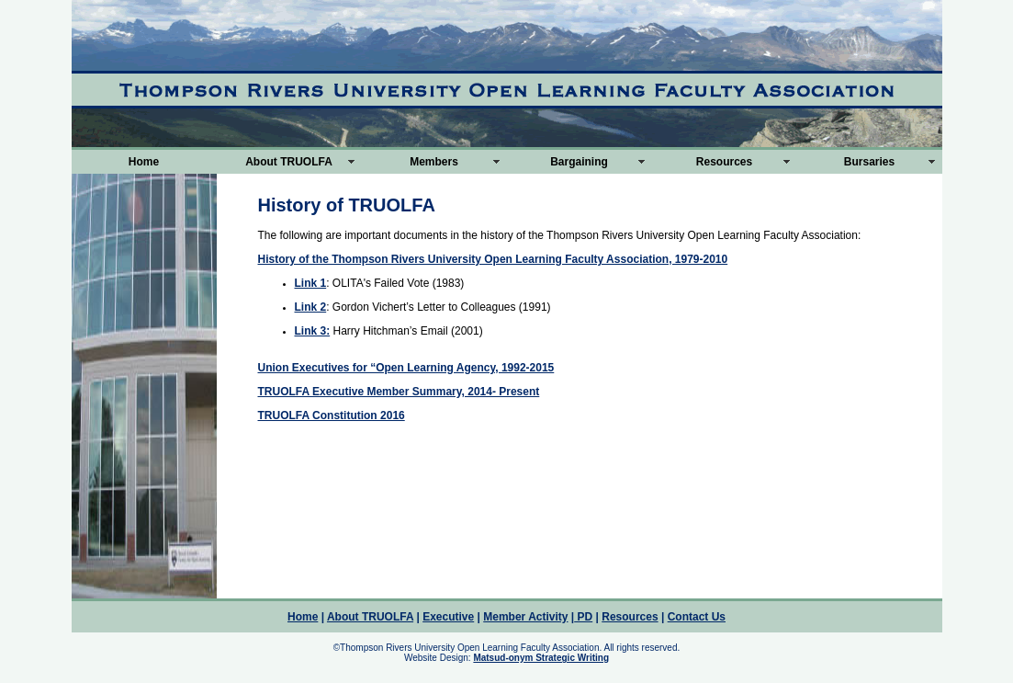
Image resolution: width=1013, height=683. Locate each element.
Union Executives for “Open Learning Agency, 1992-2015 (406, 367)
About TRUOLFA (288, 161)
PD (583, 616)
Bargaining (579, 161)
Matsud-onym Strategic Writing (541, 658)
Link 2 (311, 307)
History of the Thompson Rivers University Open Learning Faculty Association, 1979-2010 (493, 259)
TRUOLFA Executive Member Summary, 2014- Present (399, 391)
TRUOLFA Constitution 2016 (331, 415)
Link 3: (313, 330)
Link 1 (311, 283)
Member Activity (525, 616)
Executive (448, 616)
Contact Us (697, 616)
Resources (724, 161)
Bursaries (869, 161)
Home (144, 161)
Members (434, 161)
